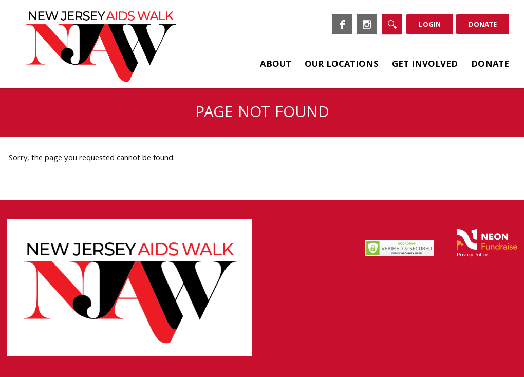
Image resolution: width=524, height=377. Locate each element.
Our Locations (342, 65)
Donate (483, 25)
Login (430, 25)
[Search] (392, 24)
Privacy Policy (472, 254)
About (275, 65)
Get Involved (425, 65)
